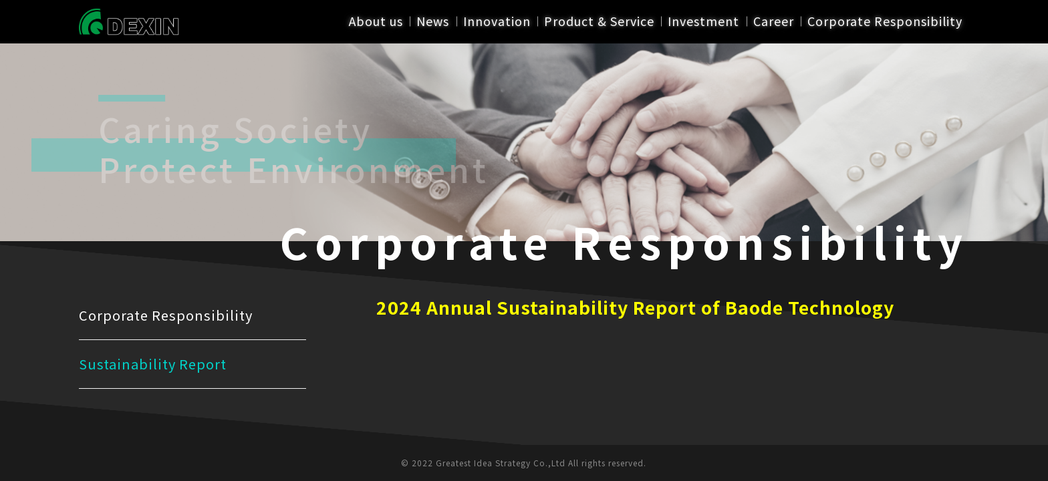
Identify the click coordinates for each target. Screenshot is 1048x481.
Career (773, 21)
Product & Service (599, 21)
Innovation (497, 21)
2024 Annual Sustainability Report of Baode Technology (635, 307)
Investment (704, 21)
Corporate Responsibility (884, 21)
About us (376, 21)
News (433, 21)
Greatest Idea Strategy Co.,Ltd (500, 462)
